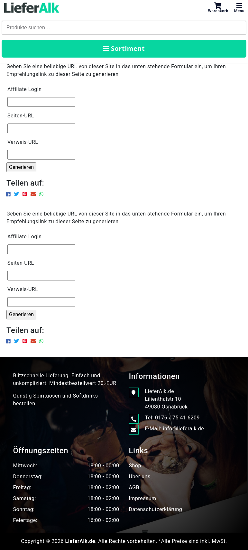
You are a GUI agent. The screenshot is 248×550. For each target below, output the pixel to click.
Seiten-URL (20, 116)
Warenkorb (218, 8)
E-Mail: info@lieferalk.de (174, 429)
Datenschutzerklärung (155, 509)
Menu (239, 8)
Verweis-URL (22, 142)
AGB (134, 487)
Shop (135, 466)
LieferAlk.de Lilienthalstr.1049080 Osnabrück (166, 399)
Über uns (140, 476)
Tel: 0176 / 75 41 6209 (172, 418)
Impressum (142, 498)
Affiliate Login (24, 89)
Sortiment (124, 48)
